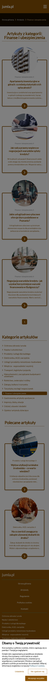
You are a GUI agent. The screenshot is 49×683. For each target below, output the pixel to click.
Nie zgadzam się (37, 671)
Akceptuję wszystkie (36, 678)
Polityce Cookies (37, 665)
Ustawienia (19, 671)
